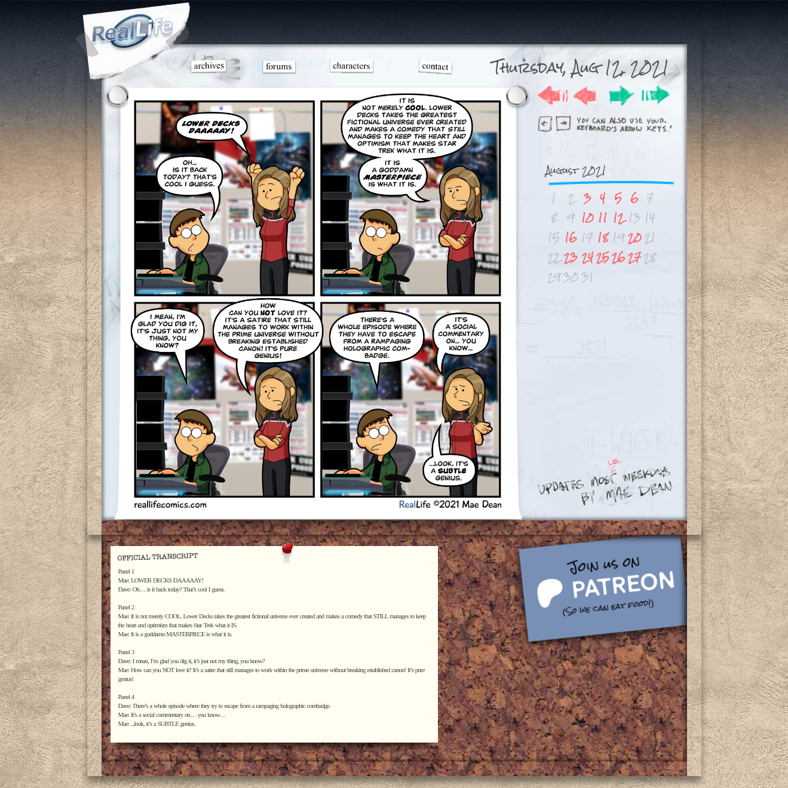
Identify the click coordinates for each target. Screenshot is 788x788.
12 (618, 218)
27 (634, 257)
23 (571, 257)
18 (602, 237)
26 (619, 257)
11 (603, 218)
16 (571, 237)
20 (635, 237)
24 (587, 257)
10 (587, 218)
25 (602, 257)
